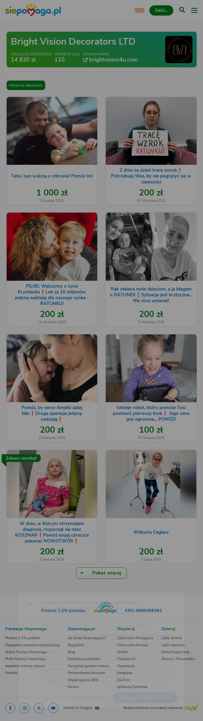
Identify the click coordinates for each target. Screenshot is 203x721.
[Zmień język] (14, 593)
